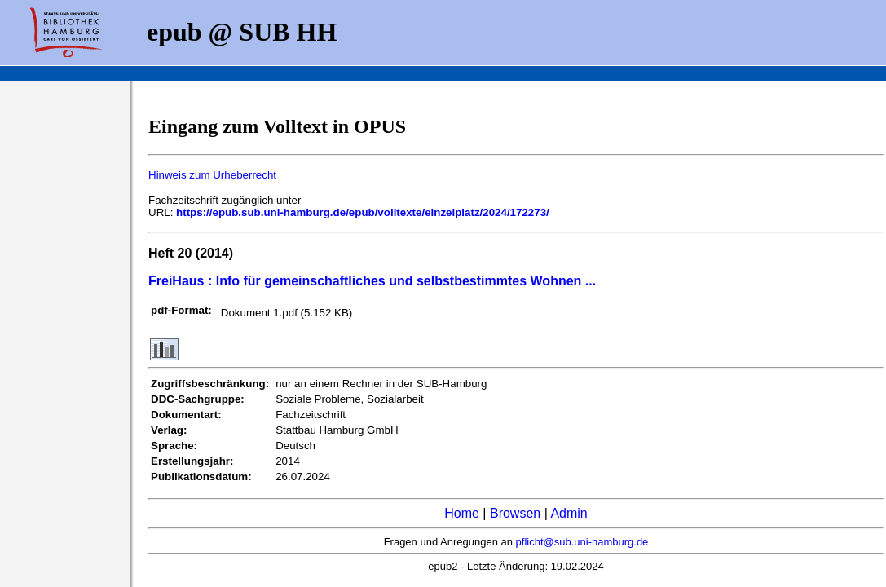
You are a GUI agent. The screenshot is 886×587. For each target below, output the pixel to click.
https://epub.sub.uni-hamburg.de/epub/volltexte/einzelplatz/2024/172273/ (362, 212)
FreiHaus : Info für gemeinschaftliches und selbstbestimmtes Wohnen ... (372, 281)
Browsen (515, 513)
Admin (568, 513)
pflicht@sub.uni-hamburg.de (582, 542)
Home (461, 513)
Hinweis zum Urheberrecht (212, 175)
